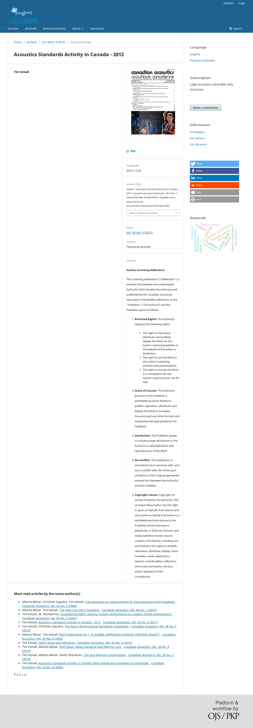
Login (241, 3)
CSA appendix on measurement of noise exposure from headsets (130, 602)
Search (235, 28)
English (195, 54)
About (76, 28)
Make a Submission (205, 107)
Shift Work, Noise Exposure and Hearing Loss (90, 647)
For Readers (197, 132)
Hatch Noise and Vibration (57, 643)
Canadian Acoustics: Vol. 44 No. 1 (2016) (129, 610)
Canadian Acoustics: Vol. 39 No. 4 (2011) (130, 622)
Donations (97, 28)
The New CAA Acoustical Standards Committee (97, 626)
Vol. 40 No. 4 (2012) (53, 42)
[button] (214, 164)
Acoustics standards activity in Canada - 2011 (70, 622)
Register (229, 3)
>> (25, 674)
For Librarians (198, 144)
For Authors (197, 138)
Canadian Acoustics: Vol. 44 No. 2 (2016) (104, 643)
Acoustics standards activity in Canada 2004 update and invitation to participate (94, 663)
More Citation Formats (143, 213)
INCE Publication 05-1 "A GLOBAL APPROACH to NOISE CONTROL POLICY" (110, 634)
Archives (31, 28)
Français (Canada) (202, 60)
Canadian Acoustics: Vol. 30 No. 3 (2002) (49, 618)
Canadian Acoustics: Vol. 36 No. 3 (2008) (49, 606)
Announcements (54, 28)
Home (17, 42)
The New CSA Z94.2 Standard (79, 610)
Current (13, 28)
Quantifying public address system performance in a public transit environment (116, 614)
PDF (133, 151)
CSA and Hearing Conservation (105, 655)
